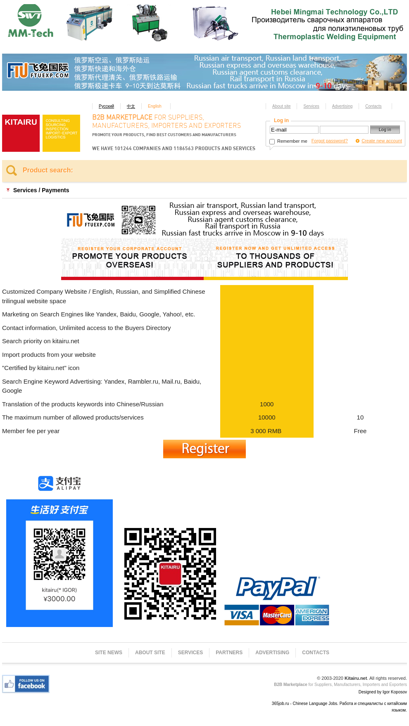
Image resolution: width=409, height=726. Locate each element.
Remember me (288, 141)
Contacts (373, 106)
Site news (108, 652)
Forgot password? (330, 140)
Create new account (381, 140)
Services (311, 106)
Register (204, 449)
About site (281, 106)
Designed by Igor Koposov (383, 692)
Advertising (342, 106)
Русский (106, 106)
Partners (229, 652)
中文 (131, 106)
